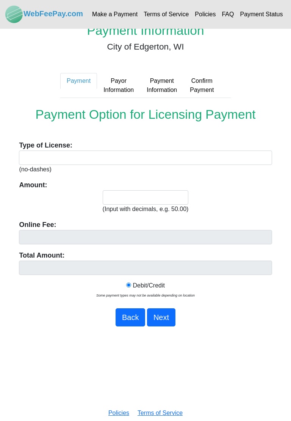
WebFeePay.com (44, 14)
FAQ (228, 14)
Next (161, 317)
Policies (205, 14)
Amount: (33, 185)
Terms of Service (166, 14)
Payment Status (261, 14)
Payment (79, 81)
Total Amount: (41, 255)
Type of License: (45, 145)
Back (130, 317)
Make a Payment (115, 14)
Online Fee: (37, 224)
